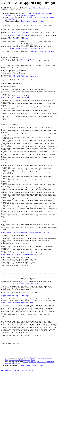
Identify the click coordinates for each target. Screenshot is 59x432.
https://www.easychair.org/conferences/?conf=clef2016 (22, 297)
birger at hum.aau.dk (26, 66)
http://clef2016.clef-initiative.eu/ (23, 87)
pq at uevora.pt (19, 85)
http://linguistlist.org (18, 41)
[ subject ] (35, 21)
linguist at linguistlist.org (22, 34)
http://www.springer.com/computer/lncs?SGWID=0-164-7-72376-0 (25, 270)
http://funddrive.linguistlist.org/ (15, 346)
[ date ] (22, 21)
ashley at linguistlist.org (42, 57)
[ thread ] (28, 21)
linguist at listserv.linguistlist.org (38, 8)
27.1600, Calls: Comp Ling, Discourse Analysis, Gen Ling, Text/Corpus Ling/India (28, 14)
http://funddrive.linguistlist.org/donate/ (26, 53)
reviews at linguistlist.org (19, 38)
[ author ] (42, 21)
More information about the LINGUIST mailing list (18, 430)
